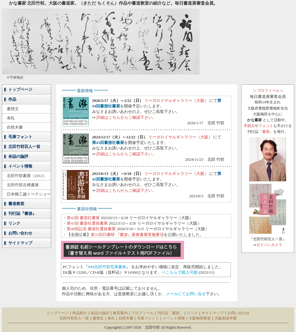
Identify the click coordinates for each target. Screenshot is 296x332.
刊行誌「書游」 (170, 313)
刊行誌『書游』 (22, 213)
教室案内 (120, 313)
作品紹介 (79, 313)
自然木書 (15, 127)
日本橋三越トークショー (29, 194)
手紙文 (249, 126)
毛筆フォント (20, 136)
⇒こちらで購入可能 (180, 272)
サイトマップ (20, 243)
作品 (12, 99)
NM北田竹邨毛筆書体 (107, 266)
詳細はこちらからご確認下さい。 (126, 117)
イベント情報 (20, 166)
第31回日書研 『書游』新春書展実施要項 (127, 234)
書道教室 (16, 203)
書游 (266, 131)
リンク (14, 223)
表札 (11, 118)
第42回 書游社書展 (83, 217)
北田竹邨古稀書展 (23, 185)
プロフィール (268, 90)
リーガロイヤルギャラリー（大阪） (176, 100)
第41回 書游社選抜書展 (87, 223)
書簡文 (13, 108)
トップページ (20, 89)
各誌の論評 (18, 156)
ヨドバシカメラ (269, 245)
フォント (265, 126)
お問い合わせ (20, 233)
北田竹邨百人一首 (24, 146)
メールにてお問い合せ (186, 293)
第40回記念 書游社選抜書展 (91, 228)
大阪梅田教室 (200, 318)
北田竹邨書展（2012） (27, 175)
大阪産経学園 (225, 318)
